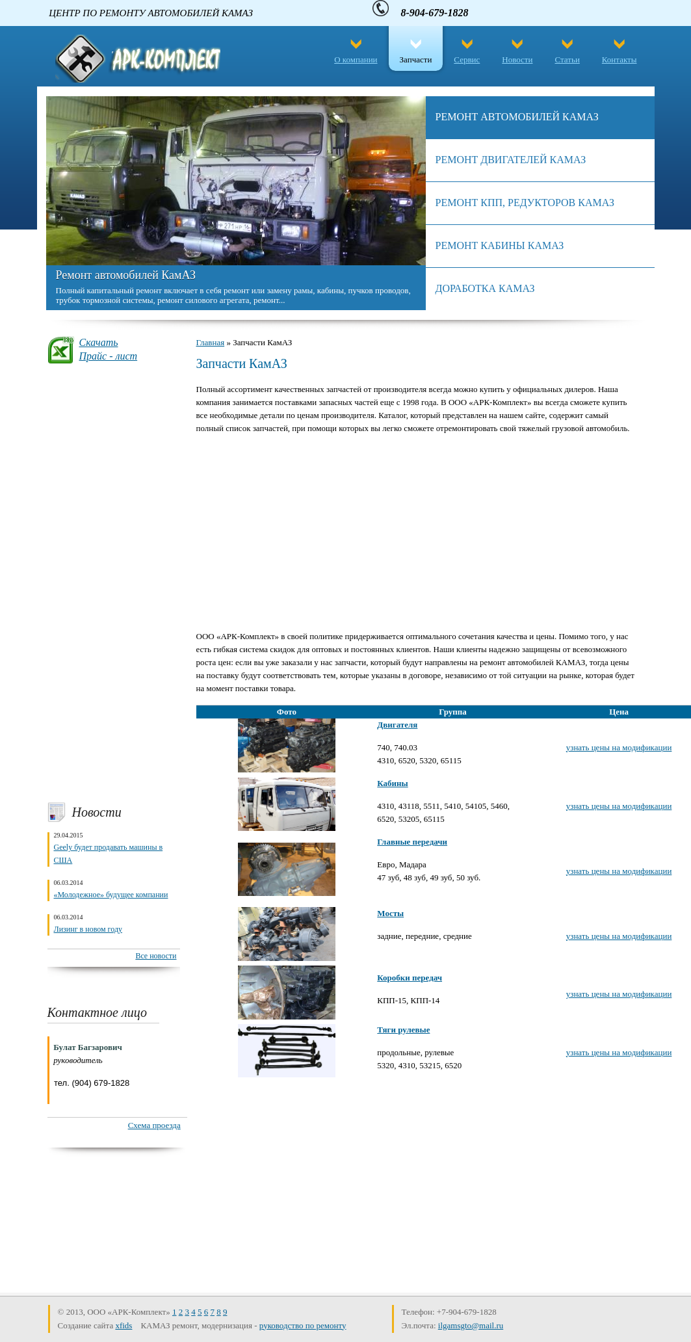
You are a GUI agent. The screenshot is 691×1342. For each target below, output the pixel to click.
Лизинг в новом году (88, 929)
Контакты (619, 59)
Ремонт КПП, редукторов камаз (525, 202)
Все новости (155, 955)
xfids (123, 1325)
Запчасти (416, 59)
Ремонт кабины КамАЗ (500, 245)
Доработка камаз (485, 288)
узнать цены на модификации (619, 747)
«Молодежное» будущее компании (111, 894)
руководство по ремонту (302, 1325)
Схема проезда (154, 1125)
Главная (210, 342)
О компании (355, 59)
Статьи (567, 59)
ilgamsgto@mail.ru (470, 1325)
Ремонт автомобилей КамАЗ (126, 275)
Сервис (467, 59)
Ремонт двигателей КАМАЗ (511, 159)
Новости (517, 59)
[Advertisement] (113, 583)
